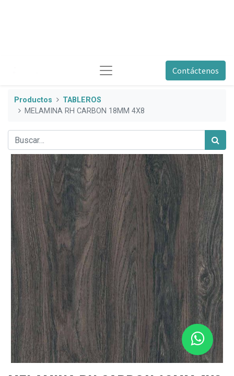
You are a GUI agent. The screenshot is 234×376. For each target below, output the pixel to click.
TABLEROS (82, 100)
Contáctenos (195, 70)
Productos (33, 100)
